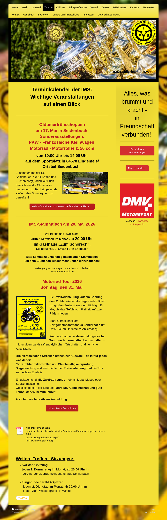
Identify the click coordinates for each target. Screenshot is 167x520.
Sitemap (31, 510)
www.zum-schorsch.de (62, 271)
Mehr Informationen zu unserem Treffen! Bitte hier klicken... (62, 206)
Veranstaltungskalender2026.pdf (42, 437)
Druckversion (19, 510)
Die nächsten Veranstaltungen (137, 151)
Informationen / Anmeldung (62, 408)
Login (153, 509)
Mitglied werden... (137, 168)
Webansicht (150, 512)
